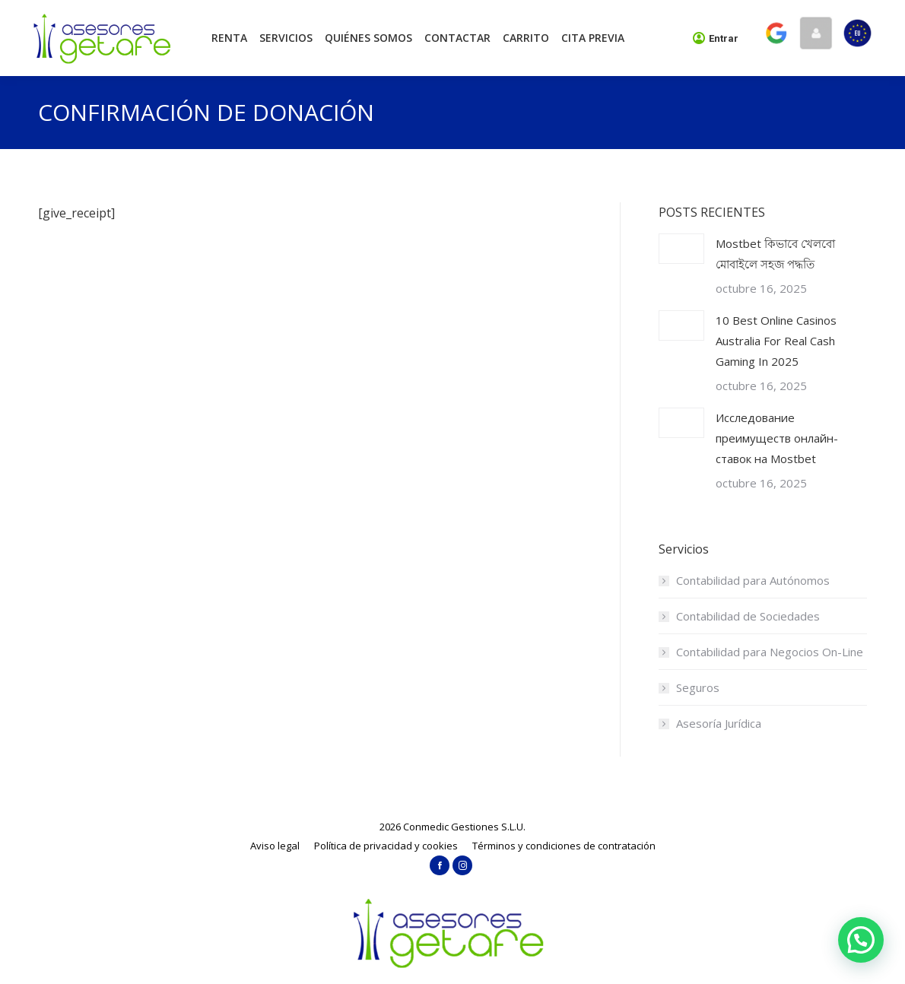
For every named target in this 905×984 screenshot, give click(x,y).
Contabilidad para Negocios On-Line (769, 651)
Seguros (697, 687)
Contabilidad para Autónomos (753, 580)
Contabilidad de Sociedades (748, 616)
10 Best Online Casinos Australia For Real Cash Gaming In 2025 (776, 341)
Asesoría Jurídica (718, 723)
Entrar (715, 38)
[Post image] (681, 248)
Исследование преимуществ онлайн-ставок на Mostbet (777, 438)
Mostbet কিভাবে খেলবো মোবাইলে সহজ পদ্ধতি (775, 253)
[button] (861, 940)
